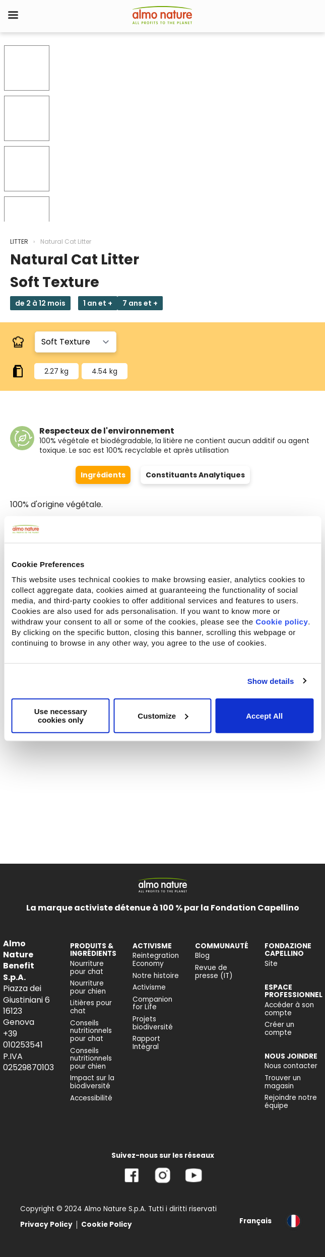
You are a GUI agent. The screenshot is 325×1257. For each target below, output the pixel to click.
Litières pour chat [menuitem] (91, 1007)
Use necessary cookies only (60, 715)
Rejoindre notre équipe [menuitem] (291, 1101)
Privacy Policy (46, 1224)
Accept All (264, 715)
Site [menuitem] (271, 963)
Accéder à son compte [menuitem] (289, 1009)
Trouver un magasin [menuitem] (283, 1082)
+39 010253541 (23, 1039)
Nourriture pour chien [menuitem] (88, 987)
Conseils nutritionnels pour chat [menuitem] (91, 1030)
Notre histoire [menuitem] (156, 976)
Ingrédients (103, 475)
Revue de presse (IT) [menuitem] (214, 972)
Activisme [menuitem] (149, 987)
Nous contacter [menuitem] (291, 1066)
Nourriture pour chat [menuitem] (87, 967)
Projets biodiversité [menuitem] (153, 1023)
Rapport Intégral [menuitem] (146, 1043)
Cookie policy (281, 621)
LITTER (19, 241)
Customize (163, 715)
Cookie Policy (106, 1224)
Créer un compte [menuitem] (279, 1028)
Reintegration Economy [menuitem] (156, 959)
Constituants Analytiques (195, 475)
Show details (270, 680)
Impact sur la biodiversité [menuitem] (92, 1082)
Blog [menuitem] (202, 955)
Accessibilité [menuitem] (91, 1098)
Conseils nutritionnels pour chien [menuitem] (91, 1058)
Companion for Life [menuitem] (152, 1003)
